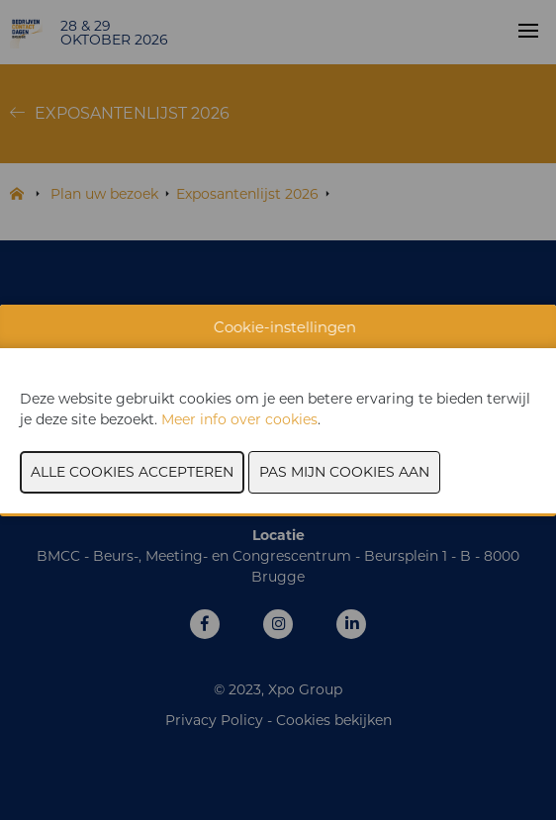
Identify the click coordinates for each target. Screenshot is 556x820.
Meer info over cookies (239, 419)
